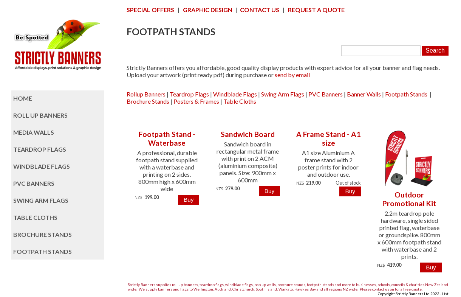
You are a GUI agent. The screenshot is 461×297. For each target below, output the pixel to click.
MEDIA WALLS (33, 132)
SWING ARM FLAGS (40, 200)
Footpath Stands (406, 94)
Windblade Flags (235, 94)
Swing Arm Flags (282, 94)
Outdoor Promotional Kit (409, 199)
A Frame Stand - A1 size (328, 138)
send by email (292, 74)
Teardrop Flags (189, 94)
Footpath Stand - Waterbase (167, 138)
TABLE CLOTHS (35, 217)
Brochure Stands (148, 101)
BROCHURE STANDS (42, 234)
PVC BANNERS (33, 183)
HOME (22, 98)
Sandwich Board (248, 134)
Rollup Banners (146, 94)
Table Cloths (239, 101)
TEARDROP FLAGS (39, 149)
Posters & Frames (196, 101)
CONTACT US (259, 9)
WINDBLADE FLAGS (41, 166)
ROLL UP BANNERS (40, 115)
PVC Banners (325, 94)
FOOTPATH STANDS (42, 251)
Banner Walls (364, 94)
